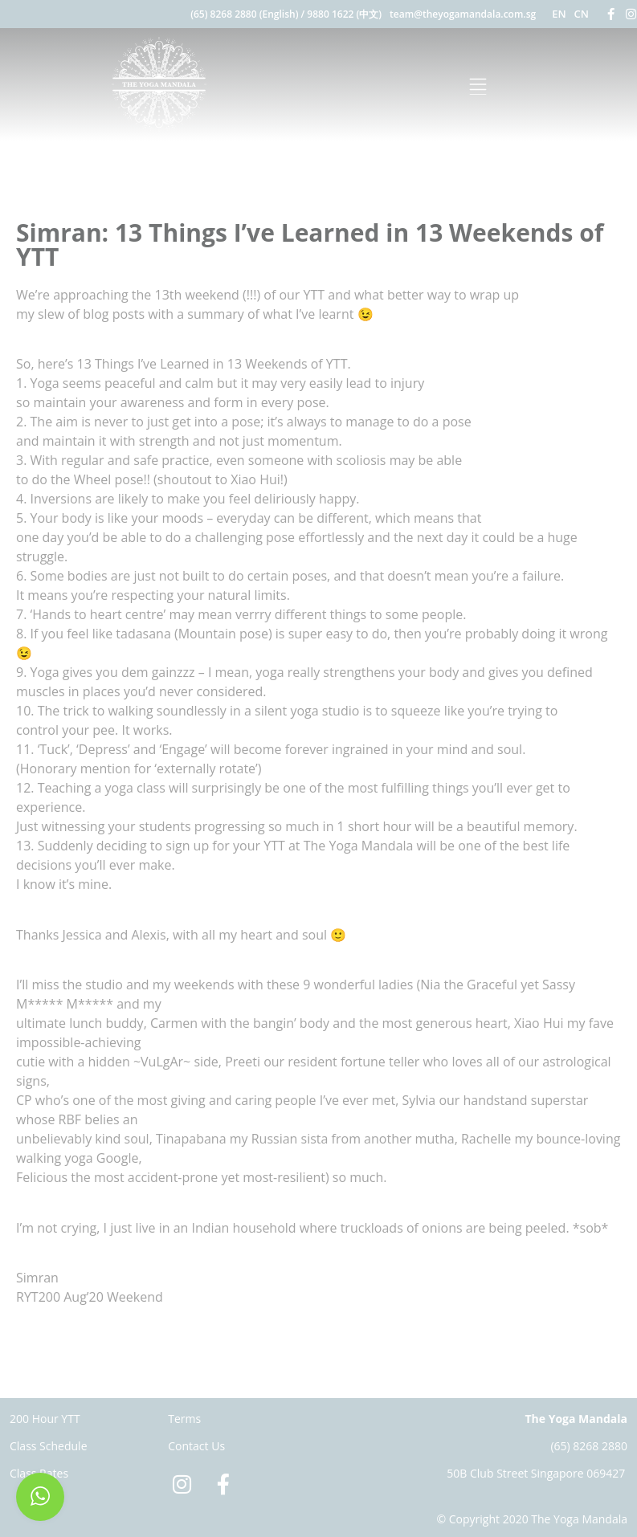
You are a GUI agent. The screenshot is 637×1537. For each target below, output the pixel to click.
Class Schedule (49, 1445)
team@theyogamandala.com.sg (463, 14)
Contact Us (196, 1445)
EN (559, 13)
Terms (184, 1418)
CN (581, 13)
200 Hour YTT (45, 1418)
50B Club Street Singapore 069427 (536, 1473)
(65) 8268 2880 (588, 1445)
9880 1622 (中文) (344, 14)
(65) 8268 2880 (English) (244, 14)
